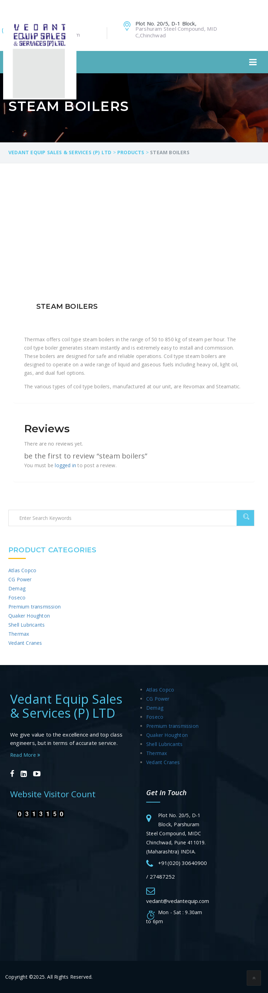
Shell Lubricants (26, 624)
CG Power (20, 579)
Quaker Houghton (29, 615)
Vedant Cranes (25, 643)
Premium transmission (34, 606)
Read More (25, 755)
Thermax (18, 633)
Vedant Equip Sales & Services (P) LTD (66, 706)
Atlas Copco (22, 570)
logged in (65, 465)
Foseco (16, 597)
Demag (16, 588)
